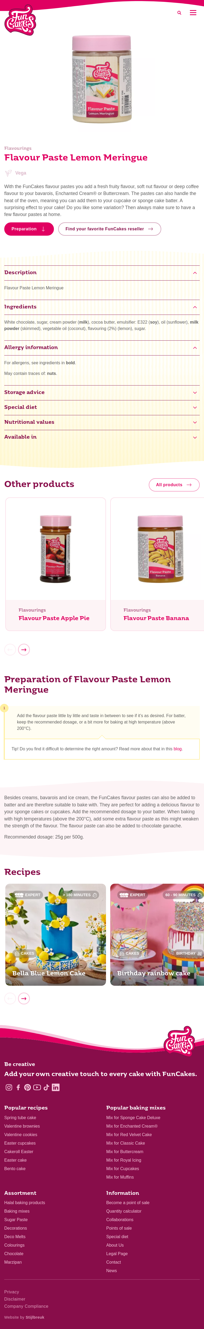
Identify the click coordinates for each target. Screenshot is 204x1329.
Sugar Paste (16, 1219)
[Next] (24, 649)
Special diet (117, 1236)
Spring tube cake (20, 1117)
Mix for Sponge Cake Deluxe (133, 1117)
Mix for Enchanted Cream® (132, 1126)
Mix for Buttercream (124, 1151)
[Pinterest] (27, 1087)
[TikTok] (46, 1087)
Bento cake (15, 1168)
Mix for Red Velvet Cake (129, 1134)
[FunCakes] (20, 20)
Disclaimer (15, 1299)
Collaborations (119, 1219)
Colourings (14, 1245)
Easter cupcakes (20, 1143)
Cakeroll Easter (18, 1151)
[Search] (179, 12)
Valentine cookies (20, 1134)
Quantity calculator (124, 1211)
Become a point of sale (128, 1202)
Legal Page (117, 1253)
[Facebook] (18, 1087)
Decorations (15, 1228)
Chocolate (13, 1253)
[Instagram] (9, 1087)
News (111, 1270)
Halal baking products (24, 1202)
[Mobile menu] (193, 12)
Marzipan (13, 1262)
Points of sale (119, 1228)
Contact (113, 1262)
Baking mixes (16, 1211)
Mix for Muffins (120, 1177)
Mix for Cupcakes (122, 1168)
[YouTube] (37, 1087)
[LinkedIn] (55, 1087)
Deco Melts (15, 1236)
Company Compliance (26, 1306)
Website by (24, 1317)
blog (178, 749)
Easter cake (15, 1160)
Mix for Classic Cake (125, 1143)
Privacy (11, 1292)
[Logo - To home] (179, 1042)
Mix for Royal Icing (123, 1160)
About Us (115, 1245)
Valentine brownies (22, 1126)
